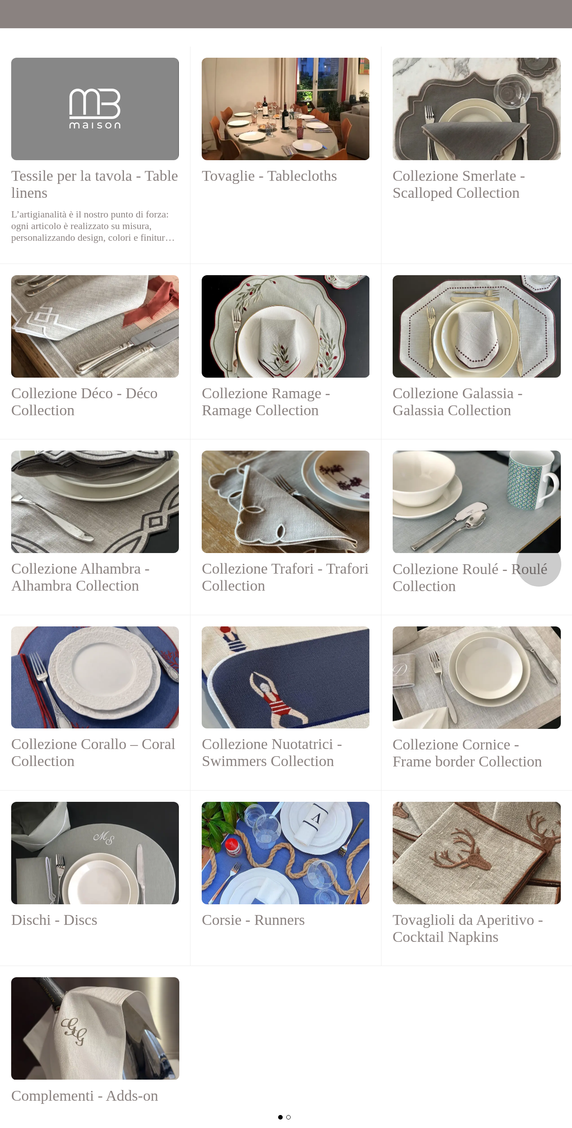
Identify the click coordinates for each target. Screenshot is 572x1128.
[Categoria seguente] (539, 564)
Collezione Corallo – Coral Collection (93, 752)
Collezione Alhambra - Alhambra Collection (80, 577)
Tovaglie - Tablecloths (269, 175)
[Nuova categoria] (288, 1117)
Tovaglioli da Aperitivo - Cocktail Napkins (468, 928)
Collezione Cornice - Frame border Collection (467, 753)
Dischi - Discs (54, 919)
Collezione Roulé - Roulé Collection (470, 577)
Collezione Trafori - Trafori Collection (285, 577)
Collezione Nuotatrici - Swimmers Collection (272, 752)
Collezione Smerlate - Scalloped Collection (459, 184)
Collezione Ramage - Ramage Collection (266, 401)
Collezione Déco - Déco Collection (84, 401)
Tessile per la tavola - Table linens (94, 184)
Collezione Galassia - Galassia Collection (458, 401)
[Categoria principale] (280, 1117)
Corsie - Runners (253, 919)
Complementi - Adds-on (84, 1095)
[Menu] (14, 14)
